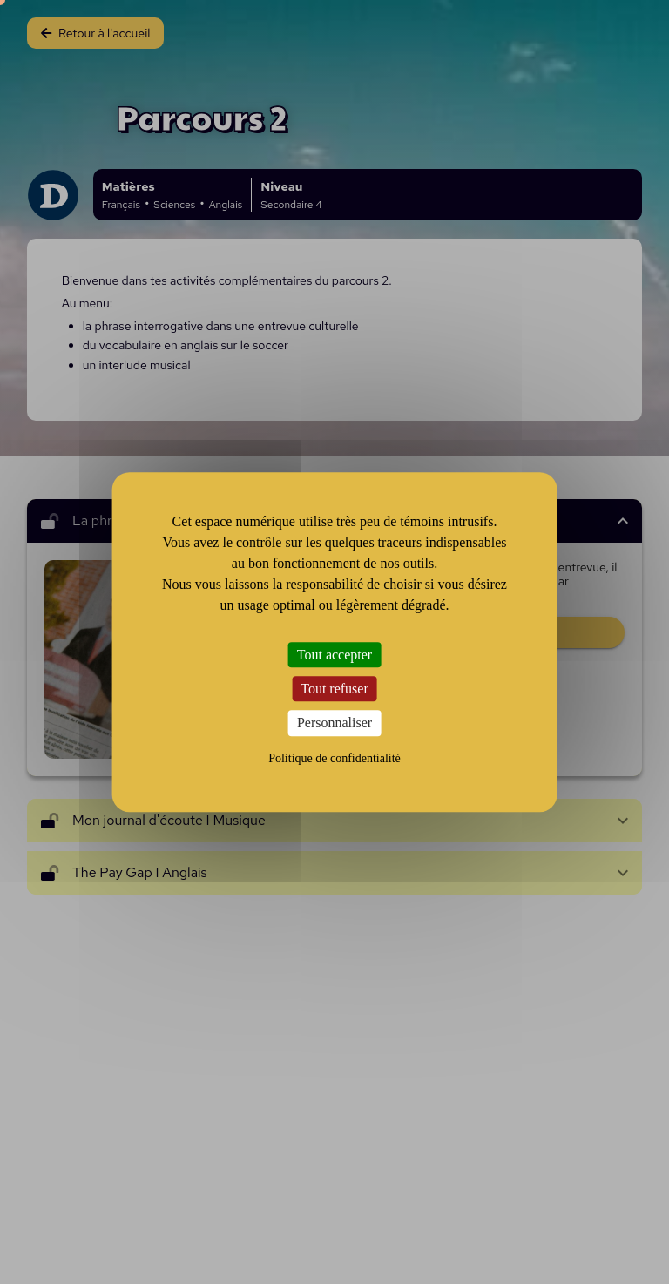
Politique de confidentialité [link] (334, 758)
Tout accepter (334, 654)
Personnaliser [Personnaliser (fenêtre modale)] (334, 723)
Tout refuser (334, 688)
